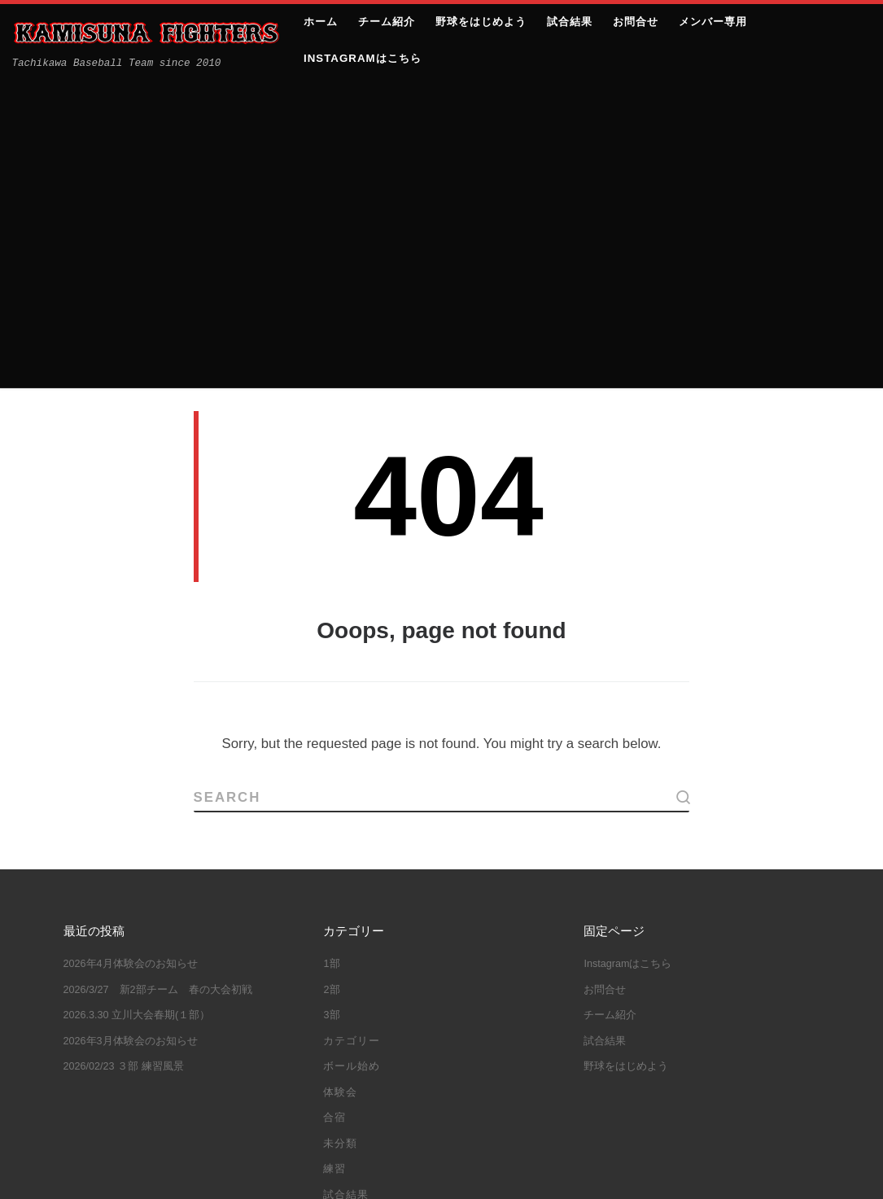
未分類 (340, 833)
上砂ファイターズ (152, 1171)
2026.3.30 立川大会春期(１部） (137, 705)
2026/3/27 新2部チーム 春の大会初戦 (157, 679)
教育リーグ (425, 1038)
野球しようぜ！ (491, 1087)
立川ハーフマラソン (381, 1063)
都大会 (414, 1087)
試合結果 (346, 884)
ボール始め (351, 757)
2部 (332, 679)
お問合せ (605, 679)
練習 (334, 859)
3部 (332, 705)
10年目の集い (365, 963)
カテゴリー (351, 731)
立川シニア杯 (508, 1038)
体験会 (340, 782)
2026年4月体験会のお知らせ (130, 654)
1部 (332, 654)
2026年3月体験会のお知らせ (130, 731)
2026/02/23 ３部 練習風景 (123, 757)
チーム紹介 (610, 705)
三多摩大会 (358, 988)
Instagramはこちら (627, 654)
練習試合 (353, 1087)
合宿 (334, 808)
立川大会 (477, 1063)
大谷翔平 (353, 1038)
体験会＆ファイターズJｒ (395, 1013)
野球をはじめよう (626, 757)
